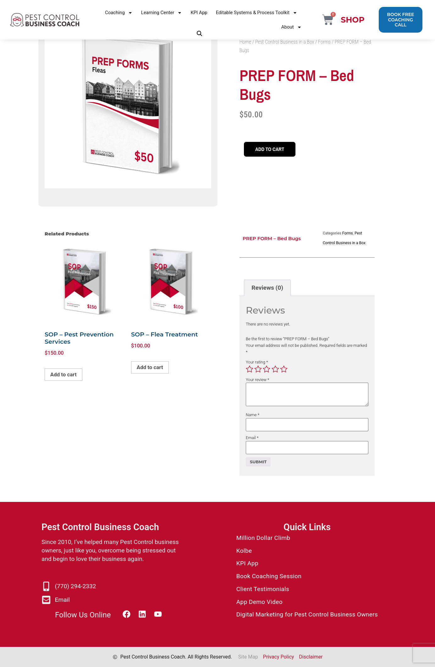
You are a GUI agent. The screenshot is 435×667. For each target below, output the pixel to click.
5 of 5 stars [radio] (284, 369)
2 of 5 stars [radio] (258, 369)
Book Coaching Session (268, 576)
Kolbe (244, 550)
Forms (324, 42)
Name (252, 415)
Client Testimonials (262, 589)
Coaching (119, 12)
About (291, 27)
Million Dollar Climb (263, 537)
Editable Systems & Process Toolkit (256, 12)
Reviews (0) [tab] (267, 287)
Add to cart (272, 149)
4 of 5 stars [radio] (275, 369)
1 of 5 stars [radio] (249, 369)
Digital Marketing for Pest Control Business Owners (307, 614)
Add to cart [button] (66, 375)
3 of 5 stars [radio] (266, 369)
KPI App (198, 12)
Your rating (257, 362)
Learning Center (161, 12)
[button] (199, 33)
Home (245, 42)
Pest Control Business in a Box (284, 42)
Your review (257, 380)
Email (252, 438)
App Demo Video (259, 601)
